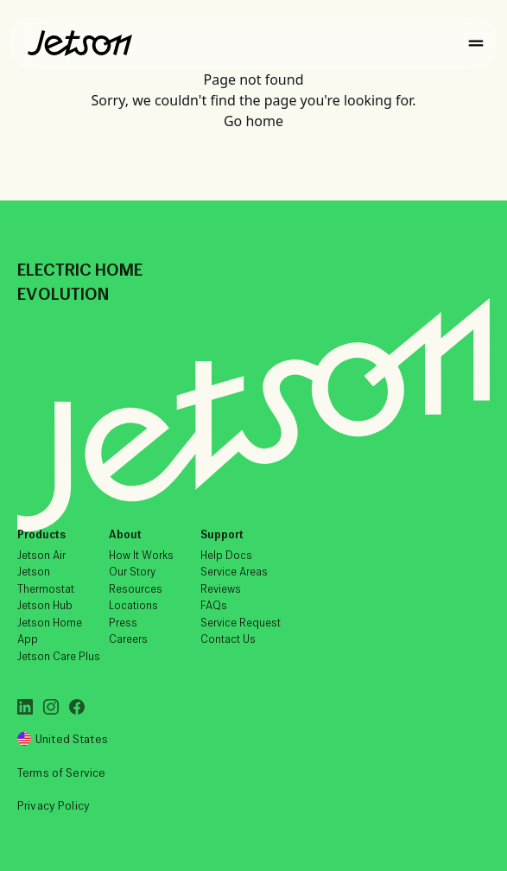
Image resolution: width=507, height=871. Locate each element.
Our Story (132, 571)
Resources (135, 588)
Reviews (220, 588)
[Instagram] (51, 707)
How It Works (141, 555)
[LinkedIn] (25, 707)
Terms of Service (61, 773)
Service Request (240, 622)
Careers (128, 639)
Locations (133, 605)
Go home (253, 120)
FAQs (213, 605)
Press (123, 622)
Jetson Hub (45, 605)
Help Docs (226, 555)
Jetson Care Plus (58, 656)
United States (62, 739)
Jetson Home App (49, 631)
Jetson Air (41, 555)
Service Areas (234, 571)
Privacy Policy (53, 805)
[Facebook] (77, 707)
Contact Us (228, 639)
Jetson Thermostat (45, 580)
